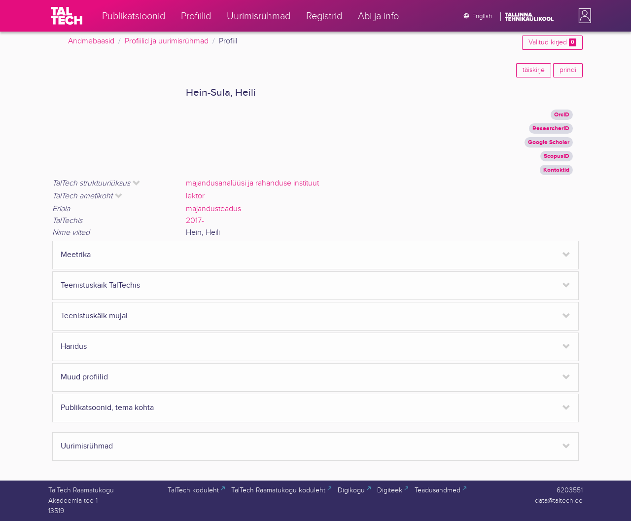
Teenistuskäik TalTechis (100, 285)
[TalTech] (66, 15)
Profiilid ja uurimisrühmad (167, 41)
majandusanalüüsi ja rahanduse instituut (252, 183)
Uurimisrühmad (87, 446)
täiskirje (534, 70)
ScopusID (556, 156)
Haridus (74, 346)
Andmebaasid (91, 41)
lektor (195, 196)
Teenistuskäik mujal (94, 316)
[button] (582, 16)
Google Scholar (548, 142)
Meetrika (76, 255)
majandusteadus (213, 209)
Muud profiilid (84, 377)
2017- (195, 220)
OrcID (561, 114)
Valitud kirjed (552, 42)
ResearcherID (550, 128)
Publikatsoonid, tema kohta (107, 407)
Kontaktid (556, 170)
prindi (568, 70)
